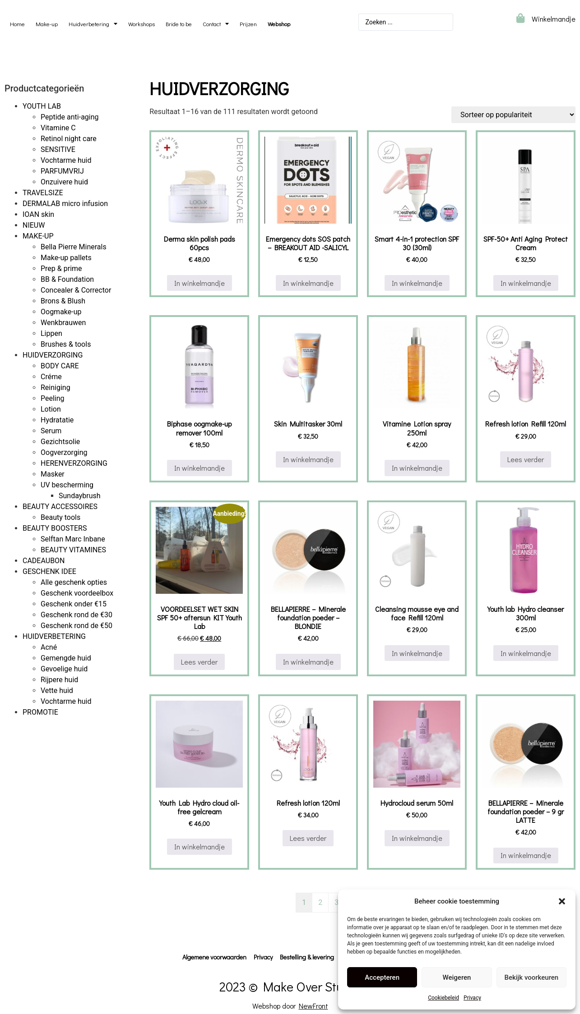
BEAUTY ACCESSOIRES (60, 506)
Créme (51, 376)
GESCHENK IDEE (49, 571)
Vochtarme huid (66, 160)
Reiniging (55, 387)
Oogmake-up (61, 311)
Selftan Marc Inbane (73, 539)
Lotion (51, 409)
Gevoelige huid (64, 669)
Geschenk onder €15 (74, 604)
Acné (49, 647)
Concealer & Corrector (76, 290)
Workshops (141, 24)
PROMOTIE (40, 712)
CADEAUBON (44, 560)
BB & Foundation (67, 279)
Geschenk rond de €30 (76, 614)
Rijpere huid (59, 679)
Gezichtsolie (60, 441)
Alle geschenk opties (74, 582)
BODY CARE (60, 366)
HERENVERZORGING (74, 463)
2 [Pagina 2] (320, 902)
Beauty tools (60, 517)
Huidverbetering (93, 24)
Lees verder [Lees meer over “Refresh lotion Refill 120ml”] (525, 459)
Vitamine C (58, 128)
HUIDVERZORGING (53, 355)
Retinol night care (69, 138)
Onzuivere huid (64, 182)
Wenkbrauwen (63, 322)
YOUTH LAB (42, 106)
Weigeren (457, 977)
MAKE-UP (38, 236)
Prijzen (248, 24)
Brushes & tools (66, 344)
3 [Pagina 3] (336, 902)
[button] (561, 901)
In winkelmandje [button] (199, 283)
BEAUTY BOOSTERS (55, 528)
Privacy (472, 998)
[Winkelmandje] (520, 18)
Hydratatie (57, 420)
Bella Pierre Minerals (74, 247)
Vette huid (57, 690)
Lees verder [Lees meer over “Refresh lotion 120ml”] (308, 838)
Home (17, 24)
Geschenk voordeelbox (77, 593)
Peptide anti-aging (70, 117)
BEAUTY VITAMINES (73, 550)
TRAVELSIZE (43, 192)
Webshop (279, 24)
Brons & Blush (63, 301)
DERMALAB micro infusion (65, 203)
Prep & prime (61, 268)
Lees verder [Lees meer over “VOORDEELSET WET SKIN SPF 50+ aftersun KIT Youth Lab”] (199, 661)
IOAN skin (38, 214)
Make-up (47, 24)
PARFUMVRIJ (62, 171)
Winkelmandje (553, 18)
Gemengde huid (66, 658)
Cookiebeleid (443, 998)
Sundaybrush (80, 495)
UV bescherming (67, 485)
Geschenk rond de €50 (76, 625)
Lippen (51, 333)
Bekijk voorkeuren (531, 977)
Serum (51, 431)
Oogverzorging (64, 452)
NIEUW (34, 225)
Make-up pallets (66, 257)
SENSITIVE (58, 149)
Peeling (53, 398)
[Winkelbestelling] (513, 114)
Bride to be (179, 24)
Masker (53, 474)
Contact (216, 24)
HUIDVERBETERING (54, 636)
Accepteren (382, 977)
